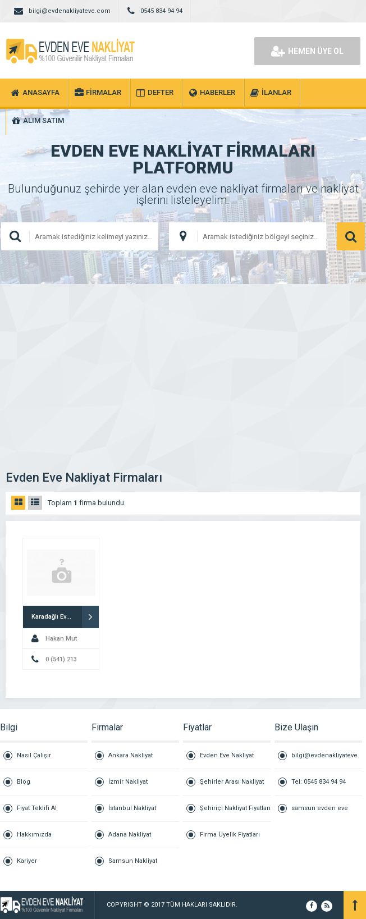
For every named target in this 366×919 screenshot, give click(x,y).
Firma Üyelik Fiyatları (230, 834)
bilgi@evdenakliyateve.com (325, 760)
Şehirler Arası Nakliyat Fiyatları (232, 786)
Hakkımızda (34, 834)
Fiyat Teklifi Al (37, 808)
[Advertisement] (183, 368)
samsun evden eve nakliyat (319, 812)
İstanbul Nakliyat (132, 808)
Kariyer (27, 861)
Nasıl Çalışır (34, 755)
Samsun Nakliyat (132, 861)
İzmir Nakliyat (128, 781)
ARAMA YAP (351, 236)
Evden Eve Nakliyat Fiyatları (227, 760)
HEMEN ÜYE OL (307, 51)
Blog (23, 781)
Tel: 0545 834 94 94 (318, 781)
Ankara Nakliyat (130, 755)
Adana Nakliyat (129, 834)
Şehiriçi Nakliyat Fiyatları (235, 808)
